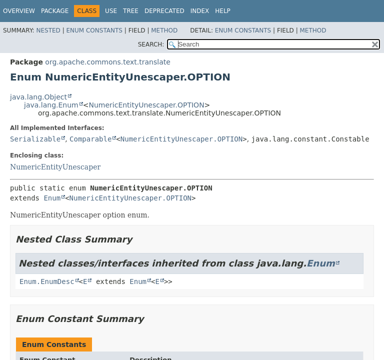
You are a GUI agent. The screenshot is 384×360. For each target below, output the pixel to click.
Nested (48, 30)
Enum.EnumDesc (47, 282)
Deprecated (164, 11)
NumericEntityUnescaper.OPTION (146, 105)
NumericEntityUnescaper (55, 167)
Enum (52, 198)
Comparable (91, 139)
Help (222, 11)
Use (111, 11)
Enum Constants (94, 30)
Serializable (35, 139)
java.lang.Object (38, 97)
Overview (19, 11)
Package (54, 11)
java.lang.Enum (51, 105)
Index (200, 11)
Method (164, 30)
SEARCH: (151, 44)
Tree (130, 11)
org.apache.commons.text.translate (107, 62)
